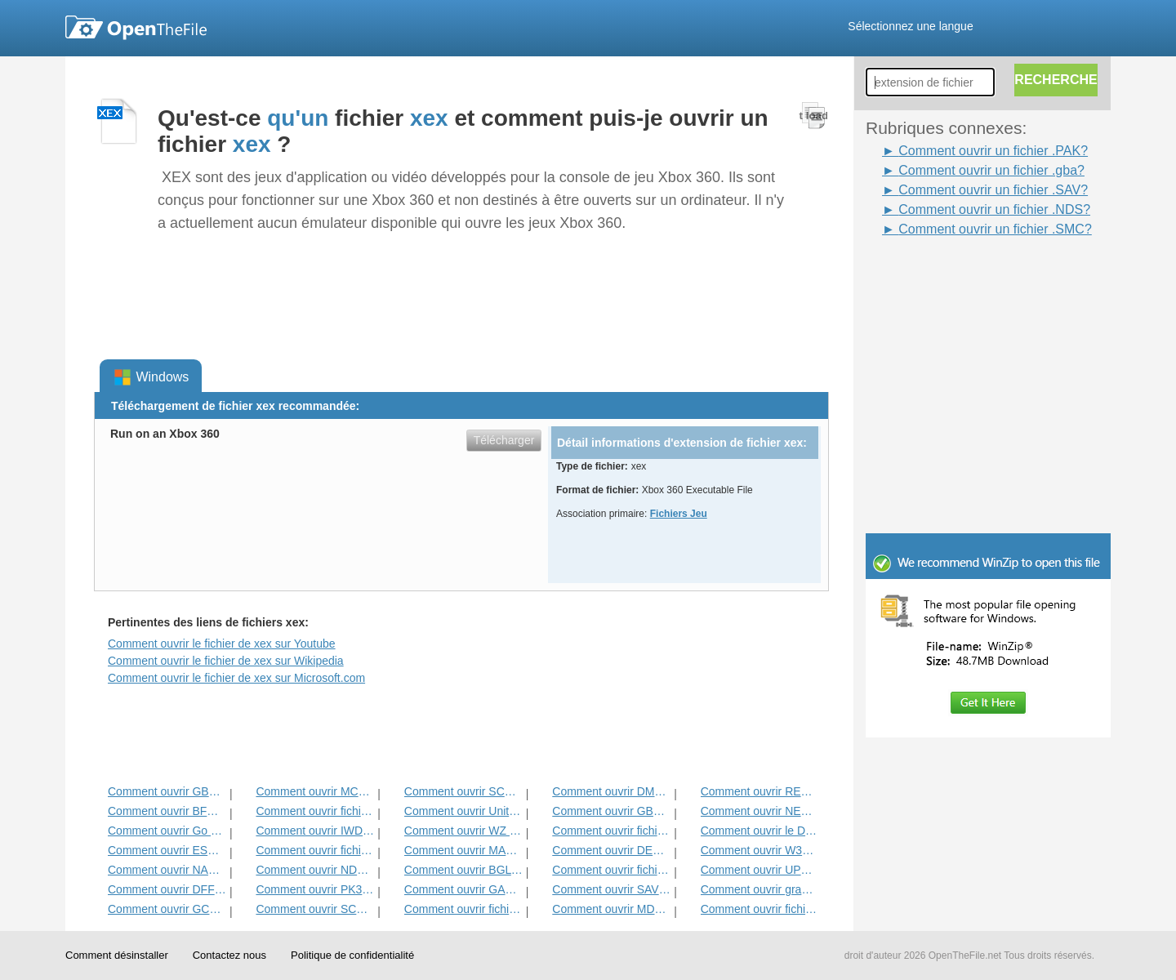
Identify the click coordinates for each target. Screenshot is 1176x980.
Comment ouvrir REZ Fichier (760, 791)
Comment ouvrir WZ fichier (463, 830)
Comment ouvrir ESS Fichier (167, 850)
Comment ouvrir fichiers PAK (611, 869)
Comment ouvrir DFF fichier (167, 889)
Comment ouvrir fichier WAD (760, 908)
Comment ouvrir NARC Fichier (167, 869)
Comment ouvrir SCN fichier (315, 908)
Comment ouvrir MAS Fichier (463, 850)
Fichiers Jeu (678, 513)
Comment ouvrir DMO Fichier (611, 791)
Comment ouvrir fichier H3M (611, 830)
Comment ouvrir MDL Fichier (611, 908)
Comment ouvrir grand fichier (760, 889)
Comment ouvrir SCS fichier (463, 791)
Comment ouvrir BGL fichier (463, 869)
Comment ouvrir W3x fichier (760, 850)
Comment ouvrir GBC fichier (167, 791)
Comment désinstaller (116, 955)
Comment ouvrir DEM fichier (611, 850)
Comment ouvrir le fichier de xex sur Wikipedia (226, 660)
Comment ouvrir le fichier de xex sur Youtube (222, 643)
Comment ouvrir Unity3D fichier (463, 810)
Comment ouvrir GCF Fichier (167, 908)
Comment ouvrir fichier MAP (315, 850)
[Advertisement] (963, 276)
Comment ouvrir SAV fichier (611, 889)
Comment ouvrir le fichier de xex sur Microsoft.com (236, 677)
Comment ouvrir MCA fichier (315, 791)
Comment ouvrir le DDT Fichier (760, 830)
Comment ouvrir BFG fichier (167, 810)
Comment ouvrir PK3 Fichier (315, 889)
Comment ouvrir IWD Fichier (315, 830)
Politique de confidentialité (352, 955)
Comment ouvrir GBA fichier (611, 810)
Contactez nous (229, 955)
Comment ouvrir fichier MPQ (315, 810)
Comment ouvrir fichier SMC (463, 908)
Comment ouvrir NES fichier (760, 810)
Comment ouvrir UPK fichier (760, 869)
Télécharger (504, 440)
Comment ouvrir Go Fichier (167, 830)
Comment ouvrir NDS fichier (315, 869)
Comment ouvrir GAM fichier (463, 889)
